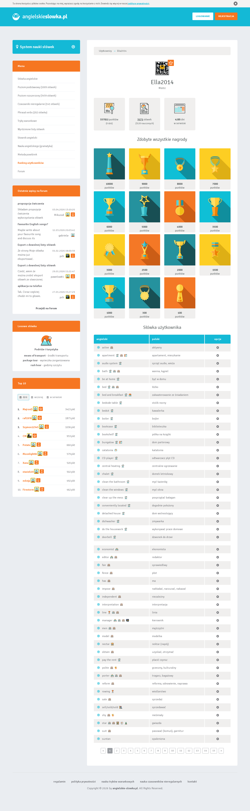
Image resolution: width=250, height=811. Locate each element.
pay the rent (109, 660)
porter (105, 675)
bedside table (110, 403)
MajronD (27, 409)
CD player (108, 458)
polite (105, 668)
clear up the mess (112, 497)
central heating (111, 466)
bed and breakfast (112, 395)
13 (197, 750)
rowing (106, 691)
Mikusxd (59, 215)
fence (105, 573)
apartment (108, 355)
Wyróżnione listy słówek (31, 129)
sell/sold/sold (110, 707)
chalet (105, 474)
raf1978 (27, 418)
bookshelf (108, 434)
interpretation (110, 604)
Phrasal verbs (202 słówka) (32, 112)
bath (105, 371)
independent (109, 596)
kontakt (192, 781)
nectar (106, 644)
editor (105, 557)
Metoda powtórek (27, 154)
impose (106, 589)
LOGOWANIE (203, 16)
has (104, 581)
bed (104, 387)
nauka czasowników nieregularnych (161, 781)
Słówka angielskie (28, 78)
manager (107, 620)
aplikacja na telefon (30, 286)
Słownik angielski (27, 137)
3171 (140, 119)
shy (104, 715)
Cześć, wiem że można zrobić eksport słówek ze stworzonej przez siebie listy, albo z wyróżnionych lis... (31, 280)
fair (104, 565)
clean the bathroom (113, 482)
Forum (21, 171)
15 (213, 750)
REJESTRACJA (226, 16)
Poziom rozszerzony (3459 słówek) (37, 95)
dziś (23, 397)
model (105, 636)
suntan (106, 739)
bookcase (107, 426)
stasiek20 (28, 471)
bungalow (108, 442)
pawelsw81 (57, 277)
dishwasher (108, 521)
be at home (108, 379)
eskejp (26, 480)
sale (104, 699)
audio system (110, 363)
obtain (106, 652)
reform (106, 683)
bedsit (105, 410)
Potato (26, 445)
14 (205, 750)
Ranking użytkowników (31, 163)
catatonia (107, 450)
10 (172, 750)
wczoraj (37, 397)
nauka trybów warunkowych (118, 781)
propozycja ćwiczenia (31, 203)
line (104, 612)
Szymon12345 (30, 427)
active (105, 347)
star (104, 723)
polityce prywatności (138, 3)
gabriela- (64, 235)
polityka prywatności (83, 781)
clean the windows (113, 489)
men (104, 628)
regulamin (59, 781)
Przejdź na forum (46, 308)
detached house (111, 513)
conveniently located (114, 505)
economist (108, 549)
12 (189, 750)
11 (180, 750)
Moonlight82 (30, 454)
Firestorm (28, 489)
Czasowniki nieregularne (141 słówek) (39, 104)
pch (62, 256)
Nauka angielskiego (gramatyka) (35, 146)
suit (104, 731)
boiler (105, 418)
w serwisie (54, 397)
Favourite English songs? (33, 224)
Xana (25, 462)
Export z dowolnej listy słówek (36, 245)
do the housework (112, 529)
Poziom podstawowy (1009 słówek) (37, 87)
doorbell (107, 537)
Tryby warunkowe (27, 120)
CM (24, 436)
